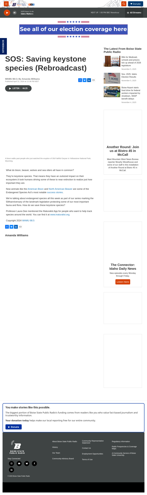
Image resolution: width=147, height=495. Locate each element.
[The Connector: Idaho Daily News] (123, 240)
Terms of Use (87, 460)
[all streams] (134, 13)
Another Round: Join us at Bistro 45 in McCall (123, 151)
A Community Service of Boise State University (124, 454)
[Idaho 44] (123, 308)
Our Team (56, 453)
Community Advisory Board (63, 459)
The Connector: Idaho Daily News (122, 267)
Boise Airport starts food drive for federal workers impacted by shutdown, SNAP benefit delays (131, 93)
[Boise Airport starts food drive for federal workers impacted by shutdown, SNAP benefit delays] (112, 91)
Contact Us (86, 448)
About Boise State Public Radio (64, 441)
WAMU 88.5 (28, 220)
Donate (137, 4)
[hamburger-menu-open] (6, 3)
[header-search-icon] (123, 3)
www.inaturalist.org (59, 214)
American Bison (36, 189)
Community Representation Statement (93, 442)
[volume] (14, 13)
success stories (55, 192)
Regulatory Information (121, 441)
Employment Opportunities (92, 454)
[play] (7, 12)
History (55, 447)
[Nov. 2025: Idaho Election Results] (112, 78)
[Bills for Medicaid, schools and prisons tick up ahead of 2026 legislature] (112, 61)
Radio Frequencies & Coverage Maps (124, 448)
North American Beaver (60, 189)
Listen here (123, 281)
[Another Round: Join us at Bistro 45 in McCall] (123, 126)
